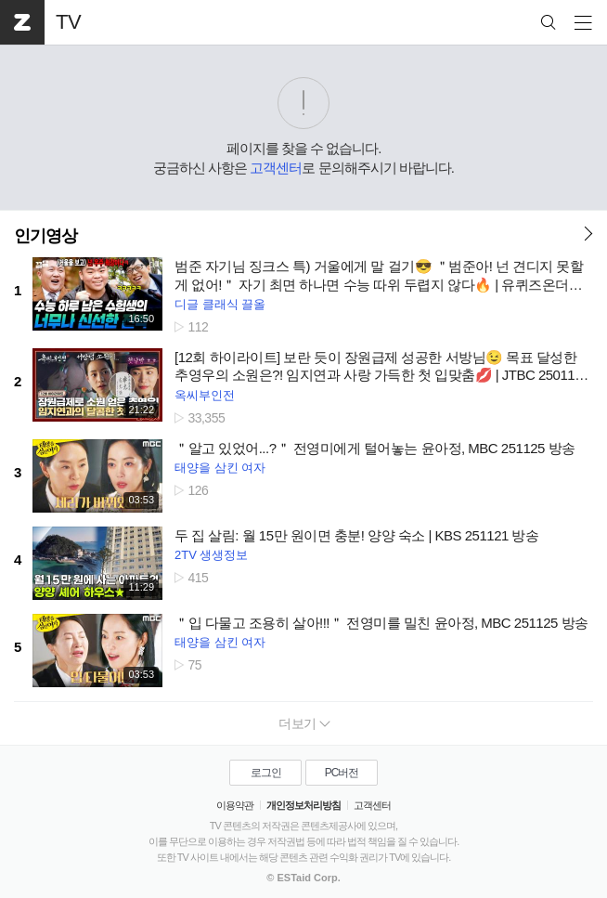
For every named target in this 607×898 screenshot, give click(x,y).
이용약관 (234, 805)
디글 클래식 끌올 (219, 304)
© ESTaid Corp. (303, 877)
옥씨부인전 (204, 395)
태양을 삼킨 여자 (219, 468)
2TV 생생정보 (211, 555)
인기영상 (45, 236)
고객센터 (276, 168)
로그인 (266, 772)
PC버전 (342, 772)
